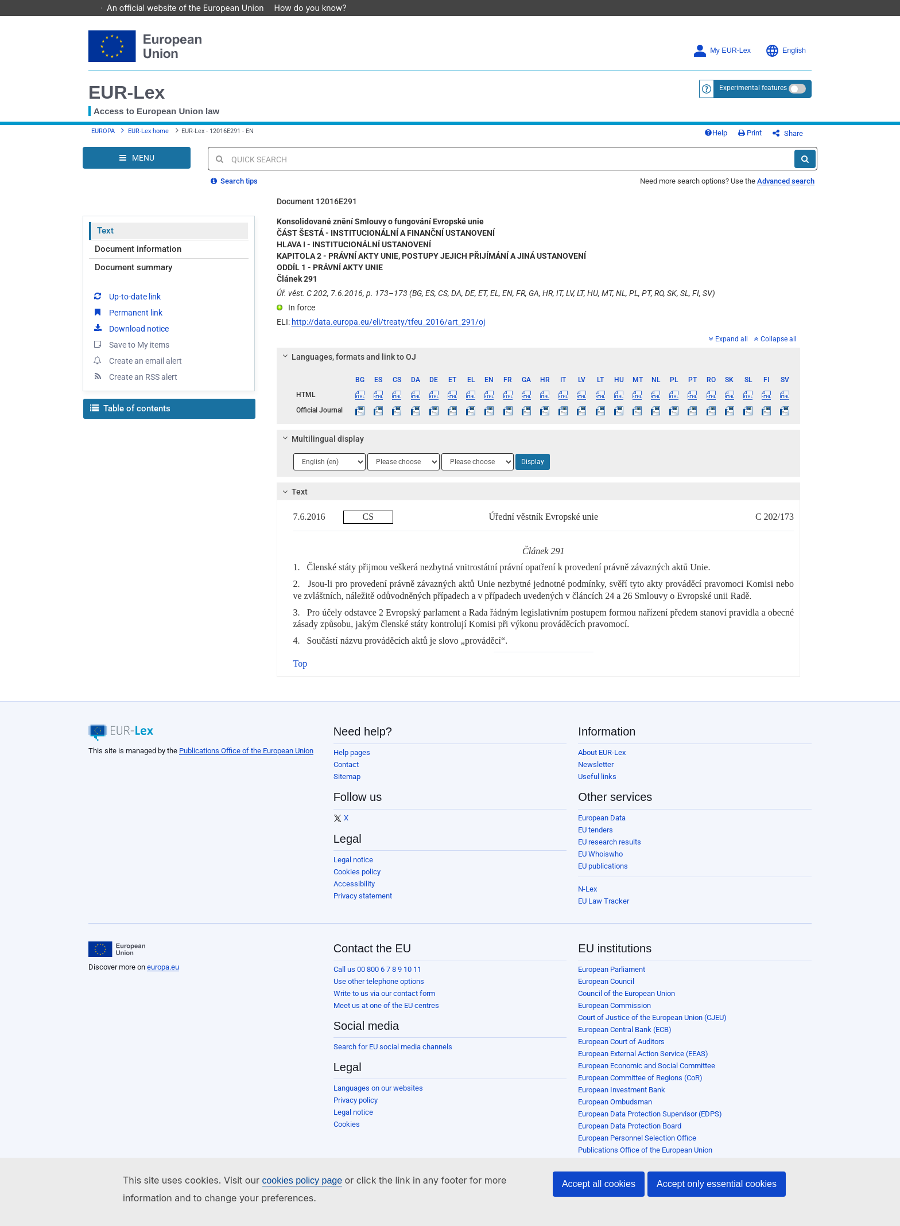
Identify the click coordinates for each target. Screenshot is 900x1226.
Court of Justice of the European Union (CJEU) (652, 1010)
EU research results (609, 834)
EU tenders (595, 822)
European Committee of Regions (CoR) (640, 1070)
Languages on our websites (378, 1080)
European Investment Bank (621, 1082)
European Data (602, 810)
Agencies (593, 1154)
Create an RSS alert (134, 369)
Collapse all (775, 332)
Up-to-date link (126, 288)
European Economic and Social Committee (646, 1058)
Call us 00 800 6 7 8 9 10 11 (377, 962)
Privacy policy (355, 1092)
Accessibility (354, 876)
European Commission (614, 998)
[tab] (538, 349)
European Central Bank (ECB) (625, 1022)
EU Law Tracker (603, 893)
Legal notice (353, 852)
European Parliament (611, 962)
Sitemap (346, 769)
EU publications (603, 858)
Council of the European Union (626, 986)
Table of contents (130, 401)
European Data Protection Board (629, 1118)
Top (300, 656)
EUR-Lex (126, 76)
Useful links (597, 769)
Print (769, 121)
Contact (346, 757)
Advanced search (785, 173)
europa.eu (163, 959)
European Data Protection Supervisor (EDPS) (650, 1106)
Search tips (234, 173)
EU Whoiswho (600, 846)
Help (734, 121)
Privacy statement (362, 888)
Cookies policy (357, 864)
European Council (606, 974)
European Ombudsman (615, 1094)
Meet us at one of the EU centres (386, 998)
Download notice (130, 320)
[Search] (805, 151)
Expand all (728, 332)
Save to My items (130, 336)
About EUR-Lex (602, 745)
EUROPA (103, 119)
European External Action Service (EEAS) (643, 1046)
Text (105, 223)
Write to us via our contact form (384, 986)
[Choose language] (329, 454)
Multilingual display (321, 431)
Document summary (133, 260)
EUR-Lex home (148, 119)
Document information (138, 241)
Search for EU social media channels (392, 1039)
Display (532, 454)
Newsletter (596, 757)
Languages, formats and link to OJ (347, 349)
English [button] (785, 35)
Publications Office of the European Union (246, 743)
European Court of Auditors (621, 1034)
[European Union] (116, 942)
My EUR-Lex (722, 35)
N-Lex (587, 881)
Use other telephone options (378, 974)
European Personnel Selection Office (637, 1130)
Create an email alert (137, 353)
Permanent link (127, 304)
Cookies (346, 1116)
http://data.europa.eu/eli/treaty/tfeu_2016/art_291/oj (388, 314)
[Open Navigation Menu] (137, 150)
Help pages (351, 745)
